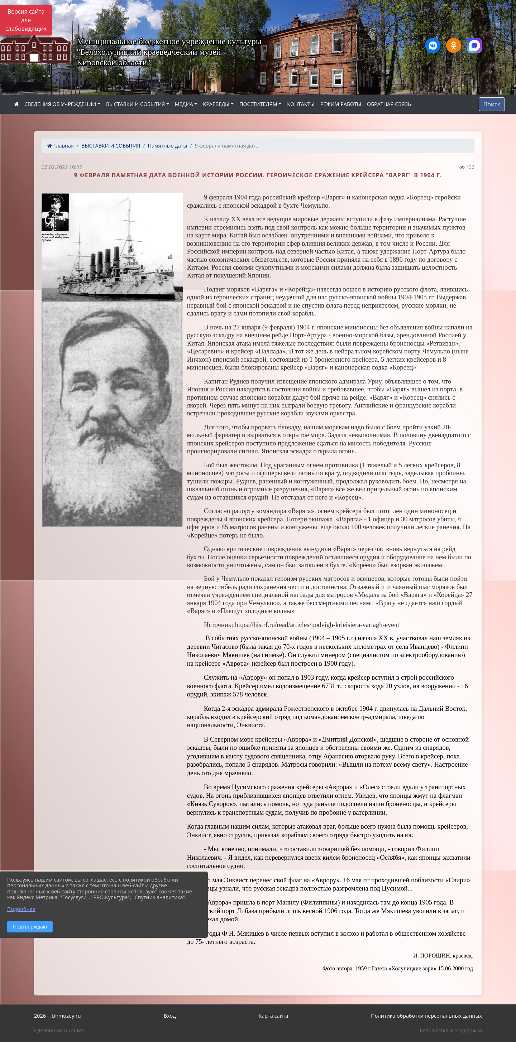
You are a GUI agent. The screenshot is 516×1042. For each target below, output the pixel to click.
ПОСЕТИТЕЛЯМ (258, 104)
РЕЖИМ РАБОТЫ (340, 104)
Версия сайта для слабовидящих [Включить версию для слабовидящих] (26, 20)
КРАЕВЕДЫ (216, 104)
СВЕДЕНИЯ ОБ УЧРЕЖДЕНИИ (60, 104)
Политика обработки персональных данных (426, 1015)
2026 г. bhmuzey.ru (57, 1015)
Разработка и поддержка (451, 1030)
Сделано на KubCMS (59, 1030)
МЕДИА (184, 104)
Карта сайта (273, 1015)
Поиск (491, 104)
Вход (170, 1015)
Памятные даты (167, 145)
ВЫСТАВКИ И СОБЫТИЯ (135, 104)
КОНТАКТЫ (301, 104)
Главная (60, 145)
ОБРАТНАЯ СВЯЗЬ (389, 104)
